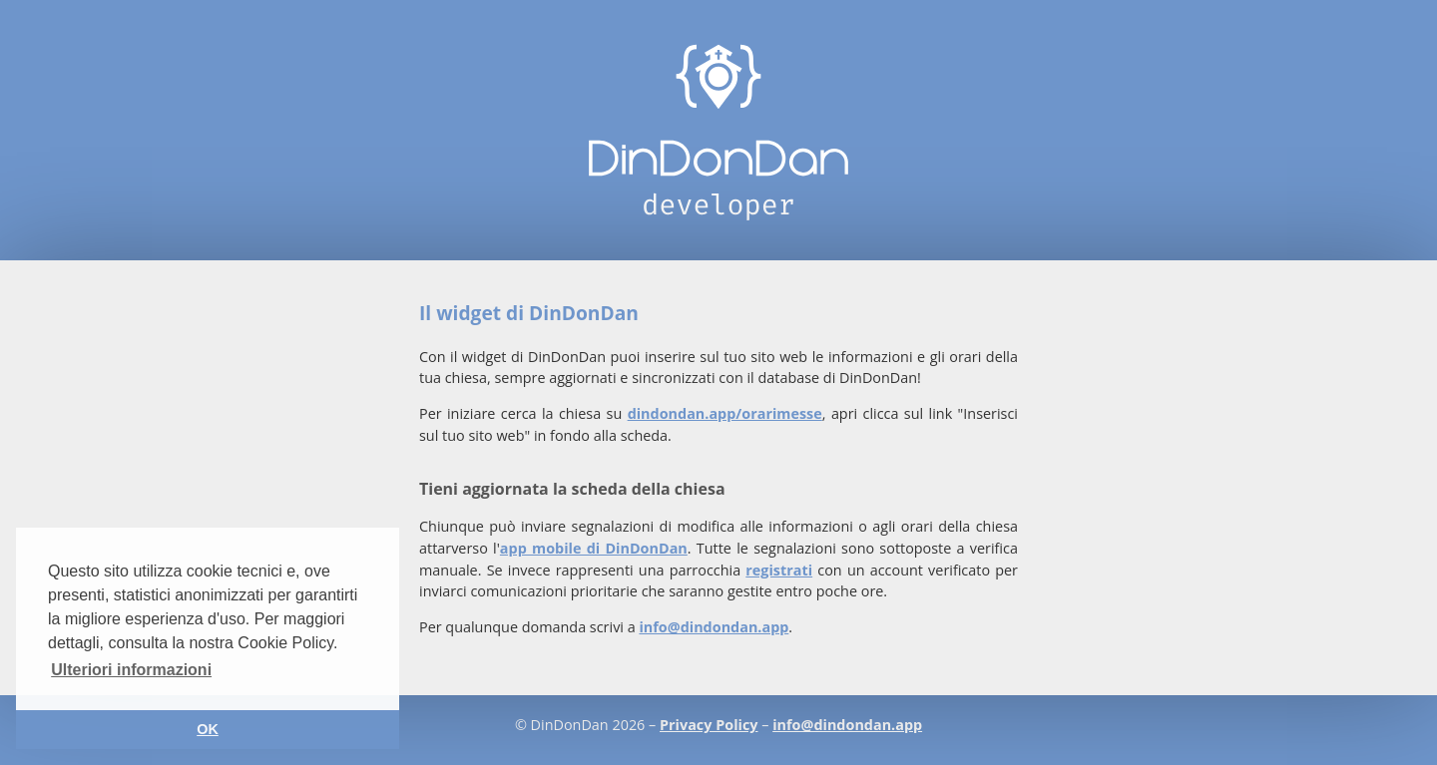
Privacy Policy (708, 724)
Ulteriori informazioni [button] (131, 669)
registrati (778, 570)
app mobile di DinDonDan (594, 548)
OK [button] (208, 729)
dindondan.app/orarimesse (725, 413)
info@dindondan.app (713, 626)
